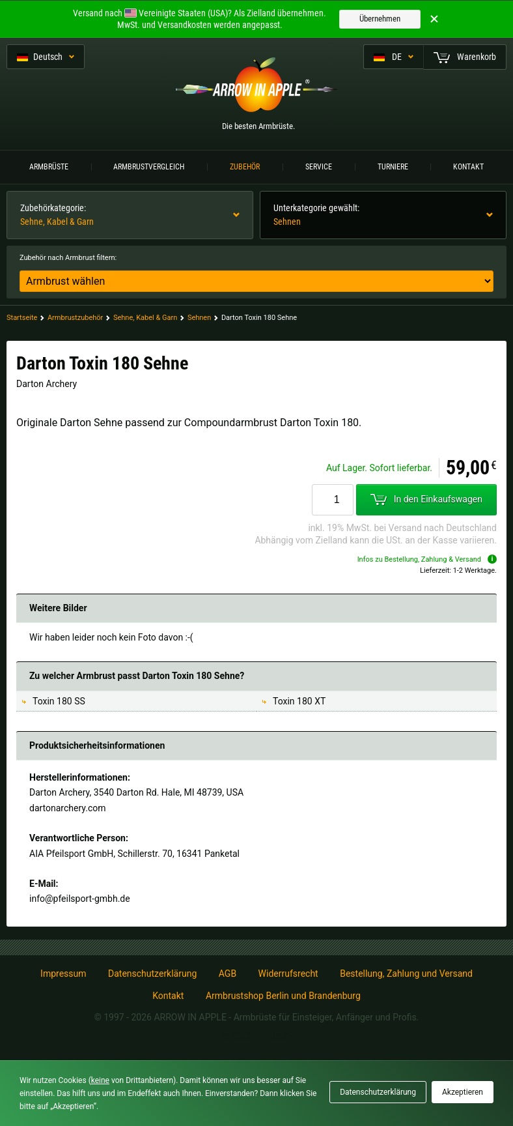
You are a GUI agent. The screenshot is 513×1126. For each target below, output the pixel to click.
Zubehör (245, 166)
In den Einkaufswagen (426, 499)
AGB (227, 973)
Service (318, 166)
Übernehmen (379, 18)
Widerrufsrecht (288, 973)
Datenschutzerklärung (152, 973)
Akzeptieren (462, 1092)
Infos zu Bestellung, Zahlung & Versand (427, 559)
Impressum (63, 973)
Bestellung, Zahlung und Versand (406, 973)
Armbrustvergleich (148, 166)
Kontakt (468, 166)
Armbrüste (48, 166)
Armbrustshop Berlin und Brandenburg (283, 995)
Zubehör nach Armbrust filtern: (68, 257)
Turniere (393, 166)
